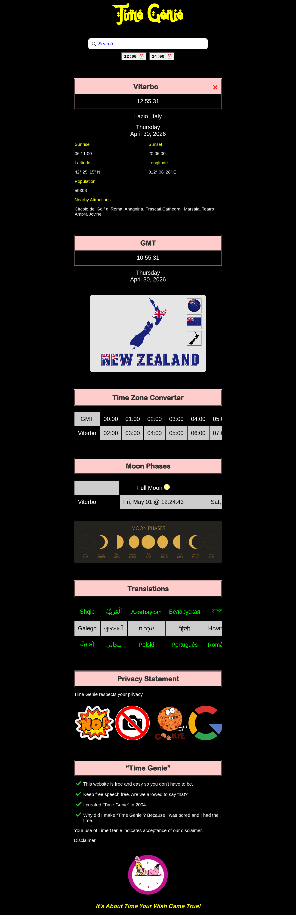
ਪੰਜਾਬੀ (87, 644)
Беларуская (184, 611)
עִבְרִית (146, 628)
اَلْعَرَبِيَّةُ (114, 611)
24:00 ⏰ (162, 56)
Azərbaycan (146, 612)
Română (219, 644)
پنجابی (114, 644)
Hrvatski (218, 628)
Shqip (87, 611)
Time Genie (148, 15)
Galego (87, 628)
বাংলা (218, 611)
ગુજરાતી (114, 628)
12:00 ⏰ (134, 56)
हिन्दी (184, 628)
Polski (146, 644)
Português (184, 644)
